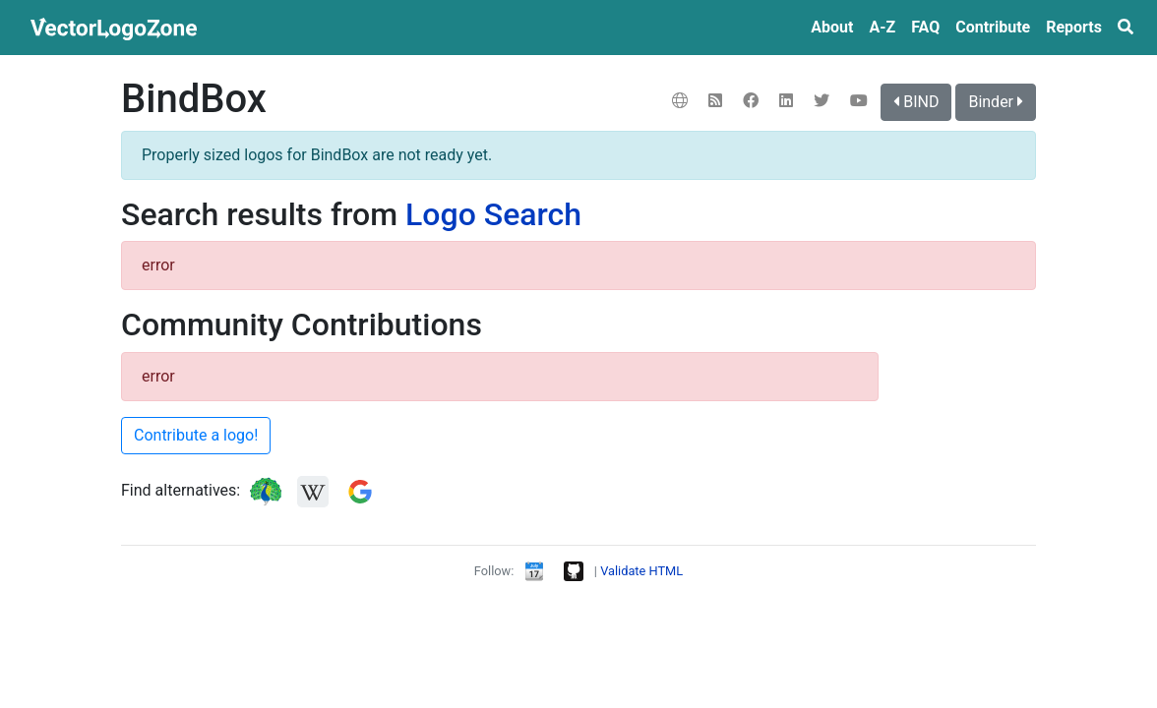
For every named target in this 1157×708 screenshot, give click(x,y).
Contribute (992, 27)
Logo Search (493, 214)
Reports (1074, 27)
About (832, 27)
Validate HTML (641, 570)
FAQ (925, 27)
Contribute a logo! (196, 435)
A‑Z (882, 27)
